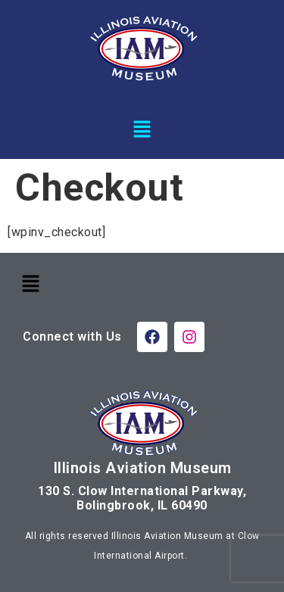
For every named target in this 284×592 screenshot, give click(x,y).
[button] (141, 129)
